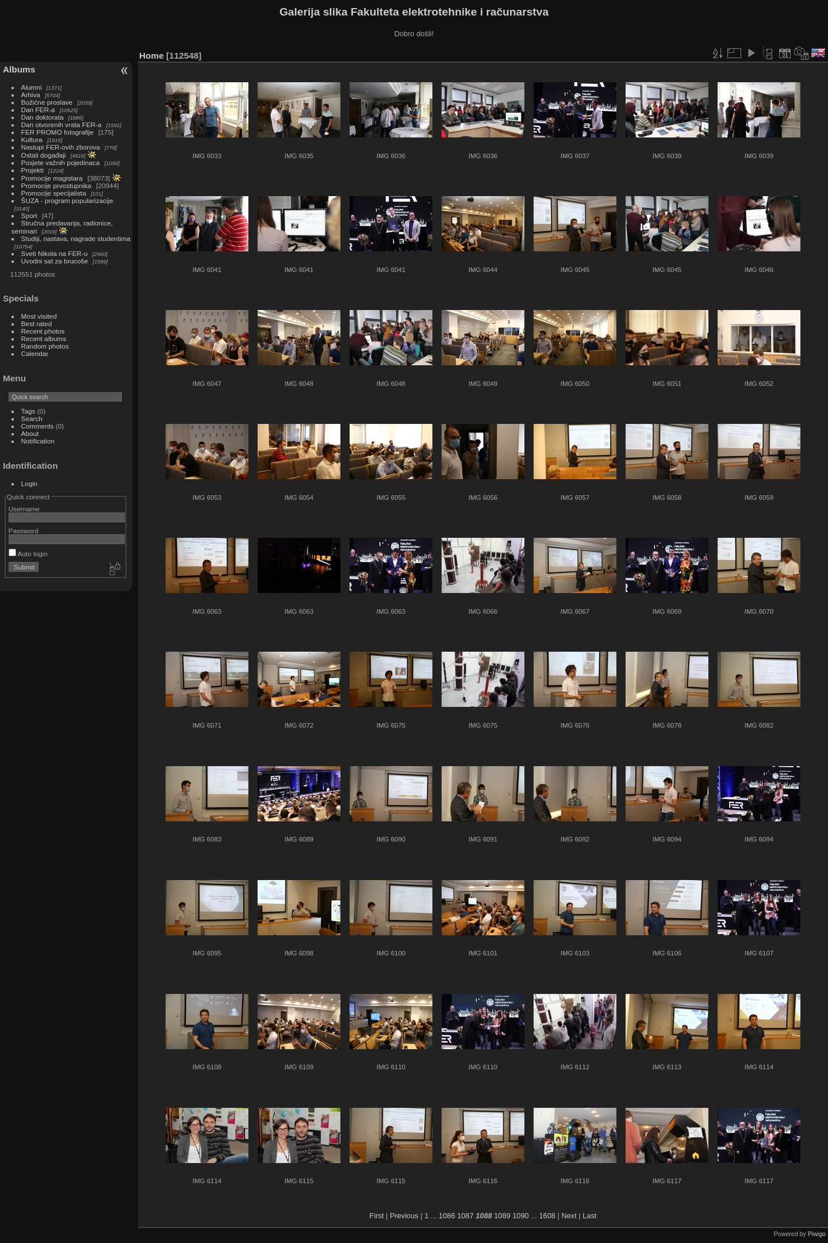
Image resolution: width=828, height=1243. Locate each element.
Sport (29, 215)
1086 (447, 1215)
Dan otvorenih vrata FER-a (61, 124)
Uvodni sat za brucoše (54, 261)
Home (151, 55)
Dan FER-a (38, 109)
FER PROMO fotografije (57, 132)
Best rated (36, 323)
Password (24, 530)
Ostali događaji (43, 155)
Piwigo (817, 1233)
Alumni (31, 87)
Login (29, 483)
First (377, 1215)
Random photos (45, 346)
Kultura (32, 139)
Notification (38, 441)
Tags (28, 411)
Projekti (32, 170)
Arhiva (30, 94)
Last (589, 1215)
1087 (465, 1215)
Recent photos (43, 331)
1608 (547, 1215)
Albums (19, 69)
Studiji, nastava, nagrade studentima (76, 238)
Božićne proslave (47, 102)
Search (32, 418)
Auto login (28, 553)
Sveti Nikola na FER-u (54, 253)
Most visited (39, 316)
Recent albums (43, 338)
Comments (37, 426)
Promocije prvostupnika (56, 185)
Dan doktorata (42, 117)
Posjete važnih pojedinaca (60, 162)
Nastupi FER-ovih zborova (60, 147)
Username (24, 509)
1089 (502, 1215)
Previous (404, 1215)
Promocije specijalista (53, 193)
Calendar (35, 353)
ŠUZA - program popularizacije (67, 200)
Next (568, 1215)
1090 (520, 1215)
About (30, 433)
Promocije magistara (52, 178)
